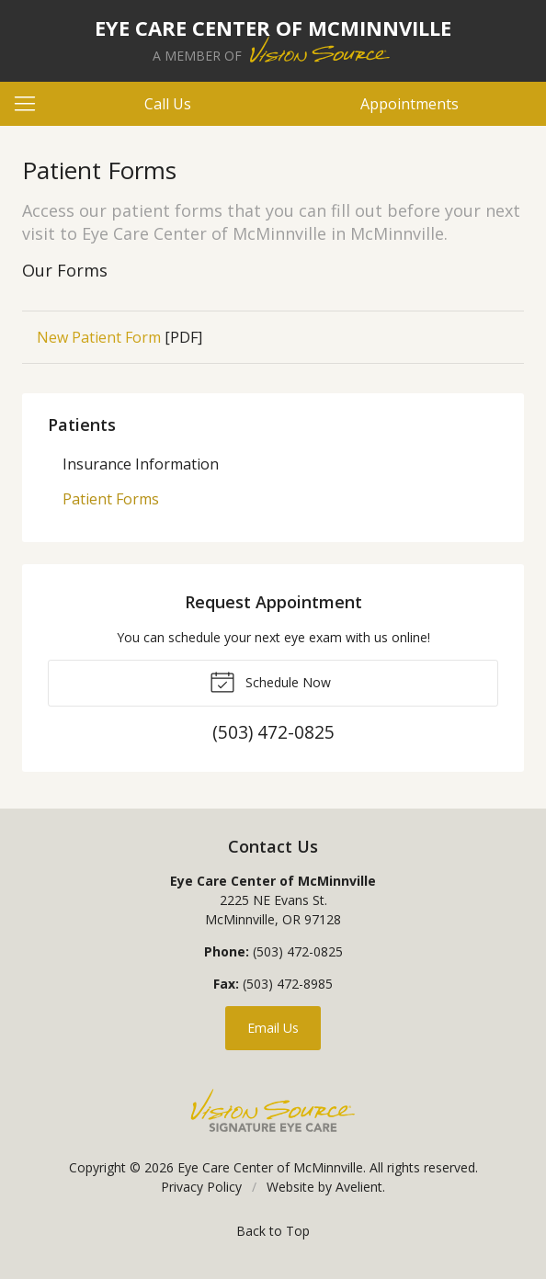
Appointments (409, 104)
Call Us (167, 104)
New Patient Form (99, 337)
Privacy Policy (201, 1186)
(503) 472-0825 (298, 951)
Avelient (359, 1186)
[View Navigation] (31, 103)
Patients (82, 424)
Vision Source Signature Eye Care (273, 1110)
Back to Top (273, 1230)
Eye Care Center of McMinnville (270, 1167)
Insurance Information (141, 464)
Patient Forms (111, 499)
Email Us (273, 1027)
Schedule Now (270, 681)
